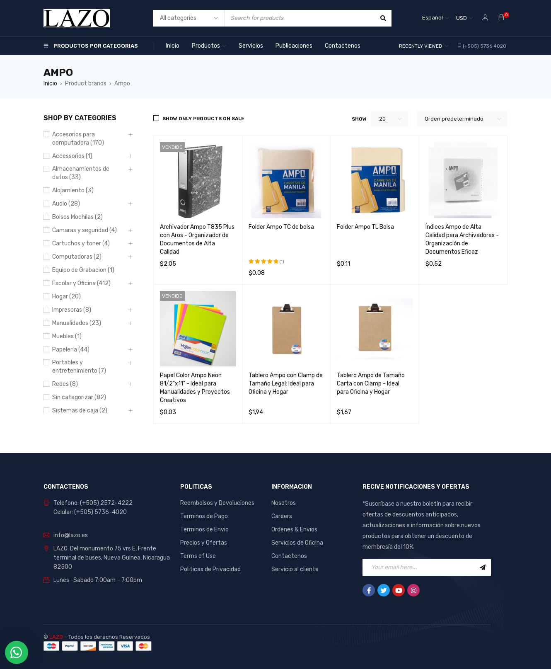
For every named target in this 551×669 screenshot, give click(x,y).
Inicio (50, 83)
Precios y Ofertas (203, 542)
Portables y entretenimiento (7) (79, 366)
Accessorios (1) (72, 156)
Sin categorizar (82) (79, 397)
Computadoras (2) (77, 256)
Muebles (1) (67, 336)
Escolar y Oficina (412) (81, 283)
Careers (281, 516)
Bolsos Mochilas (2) (77, 217)
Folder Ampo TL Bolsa (365, 226)
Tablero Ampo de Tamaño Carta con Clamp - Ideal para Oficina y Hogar (371, 383)
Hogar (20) (66, 296)
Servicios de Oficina (297, 542)
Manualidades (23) (76, 323)
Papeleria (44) (70, 349)
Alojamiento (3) (73, 190)
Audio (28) (66, 203)
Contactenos (289, 556)
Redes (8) (65, 384)
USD (461, 18)
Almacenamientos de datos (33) (80, 173)
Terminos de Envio (204, 529)
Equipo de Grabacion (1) (83, 270)
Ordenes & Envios (294, 529)
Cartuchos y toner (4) (81, 243)
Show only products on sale (203, 118)
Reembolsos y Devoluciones (217, 503)
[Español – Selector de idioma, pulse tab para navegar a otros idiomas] (435, 18)
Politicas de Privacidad (210, 569)
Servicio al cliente (295, 569)
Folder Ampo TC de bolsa (281, 226)
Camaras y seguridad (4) (84, 230)
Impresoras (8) (71, 309)
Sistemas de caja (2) (79, 410)
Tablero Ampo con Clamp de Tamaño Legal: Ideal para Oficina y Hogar (286, 383)
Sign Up (483, 567)
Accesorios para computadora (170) (78, 138)
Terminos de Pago (204, 516)
